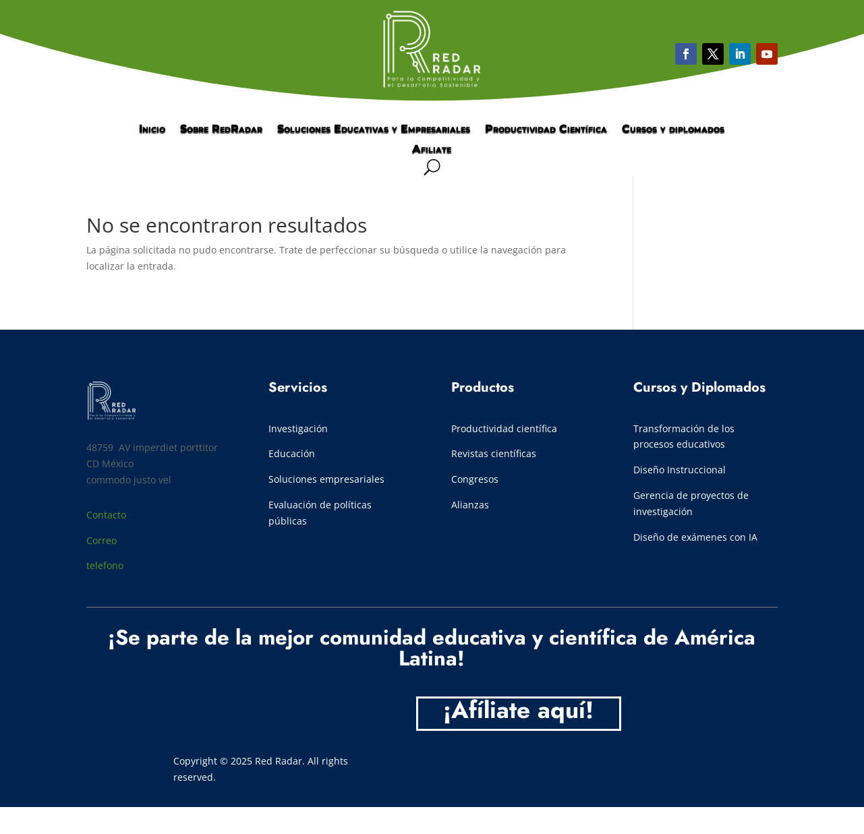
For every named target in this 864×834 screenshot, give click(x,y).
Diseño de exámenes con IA (695, 537)
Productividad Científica (546, 129)
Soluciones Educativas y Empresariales (373, 129)
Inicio (152, 129)
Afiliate (431, 149)
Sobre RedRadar (221, 129)
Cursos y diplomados (673, 129)
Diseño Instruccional (679, 469)
